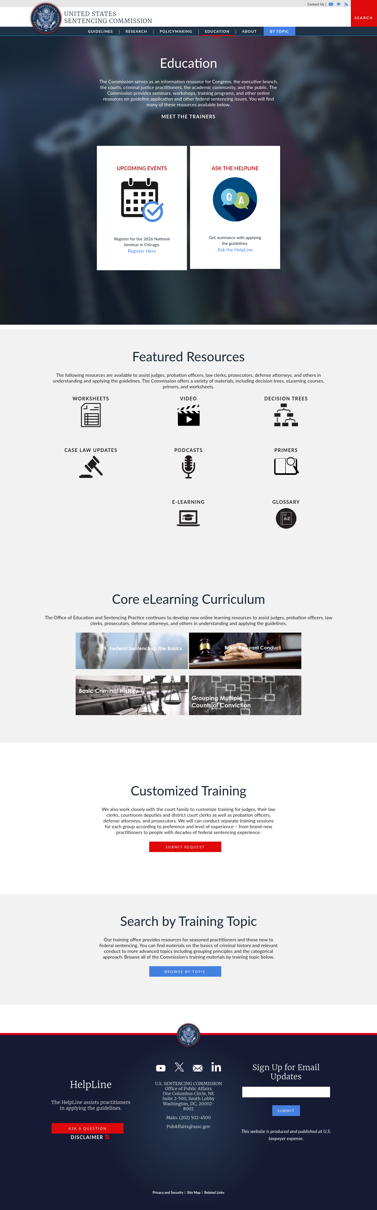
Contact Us (315, 4)
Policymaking (176, 31)
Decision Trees (286, 398)
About (249, 31)
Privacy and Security (168, 1192)
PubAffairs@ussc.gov (188, 1126)
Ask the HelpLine (235, 249)
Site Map (194, 1192)
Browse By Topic (185, 972)
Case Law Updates (90, 450)
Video (188, 398)
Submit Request (185, 847)
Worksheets (91, 398)
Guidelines (100, 31)
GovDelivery (338, 4)
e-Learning (188, 502)
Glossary (286, 502)
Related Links (214, 1192)
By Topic (279, 31)
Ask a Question (87, 1128)
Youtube (331, 4)
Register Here (142, 251)
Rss (345, 4)
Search (363, 17)
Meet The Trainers (188, 116)
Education (217, 32)
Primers (286, 450)
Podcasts (188, 450)
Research (136, 31)
